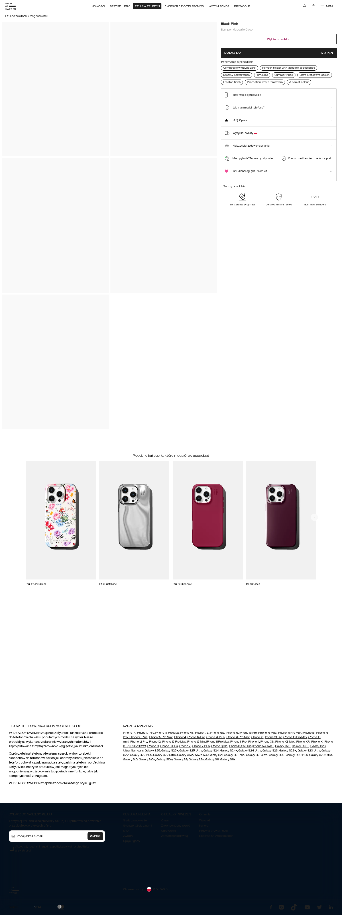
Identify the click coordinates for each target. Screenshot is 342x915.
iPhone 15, (309, 734)
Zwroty (128, 837)
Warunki (204, 822)
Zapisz (95, 838)
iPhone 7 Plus (201, 748)
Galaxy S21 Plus (234, 757)
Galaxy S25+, (170, 752)
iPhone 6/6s (219, 748)
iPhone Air (186, 734)
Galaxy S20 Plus (297, 757)
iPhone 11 (253, 743)
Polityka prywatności (213, 832)
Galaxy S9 (180, 761)
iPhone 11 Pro (238, 743)
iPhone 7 (185, 748)
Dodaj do (278, 53)
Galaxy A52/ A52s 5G (192, 757)
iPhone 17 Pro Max (167, 734)
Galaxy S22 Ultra (164, 757)
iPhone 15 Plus (138, 739)
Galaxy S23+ (287, 752)
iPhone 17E (202, 734)
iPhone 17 (129, 734)
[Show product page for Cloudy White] (245, 84)
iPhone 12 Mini (196, 743)
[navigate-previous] (318, 499)
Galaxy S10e (165, 761)
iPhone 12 (155, 743)
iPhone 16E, (217, 734)
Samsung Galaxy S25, (146, 752)
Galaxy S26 (283, 748)
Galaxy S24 (211, 752)
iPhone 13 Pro (273, 739)
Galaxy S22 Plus (141, 757)
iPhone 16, (232, 734)
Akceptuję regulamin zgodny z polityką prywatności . (52, 850)
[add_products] (90, 545)
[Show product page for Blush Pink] (228, 84)
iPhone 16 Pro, (248, 734)
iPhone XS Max (285, 743)
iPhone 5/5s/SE (263, 748)
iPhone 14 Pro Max (238, 739)
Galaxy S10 (130, 761)
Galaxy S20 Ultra (320, 757)
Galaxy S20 (277, 757)
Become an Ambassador (216, 837)
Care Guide (168, 832)
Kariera (203, 827)
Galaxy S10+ (147, 761)
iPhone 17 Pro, (146, 734)
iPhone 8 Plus (169, 748)
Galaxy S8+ (227, 761)
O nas (165, 822)
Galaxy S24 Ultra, (250, 752)
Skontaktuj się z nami (137, 827)
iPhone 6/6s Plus (240, 748)
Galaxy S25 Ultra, (191, 752)
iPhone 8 (153, 748)
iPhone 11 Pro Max (217, 743)
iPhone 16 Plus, (267, 734)
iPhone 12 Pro (138, 743)
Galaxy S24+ (228, 752)
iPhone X (317, 743)
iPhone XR (303, 743)
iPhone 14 (180, 739)
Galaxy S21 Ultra (257, 757)
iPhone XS (267, 743)
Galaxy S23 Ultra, (309, 752)
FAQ (125, 832)
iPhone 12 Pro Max (173, 743)
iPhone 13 (257, 739)
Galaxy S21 (215, 757)
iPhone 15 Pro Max (161, 739)
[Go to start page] (10, 6)
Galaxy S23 (270, 752)
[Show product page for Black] (262, 84)
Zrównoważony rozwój (176, 827)
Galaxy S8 (212, 761)
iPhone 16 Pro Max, (290, 734)
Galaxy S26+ (300, 748)
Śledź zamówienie (135, 822)
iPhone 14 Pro (196, 739)
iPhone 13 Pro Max (295, 739)
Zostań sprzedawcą (174, 837)
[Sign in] (304, 6)
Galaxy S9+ (196, 761)
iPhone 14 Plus (215, 739)
